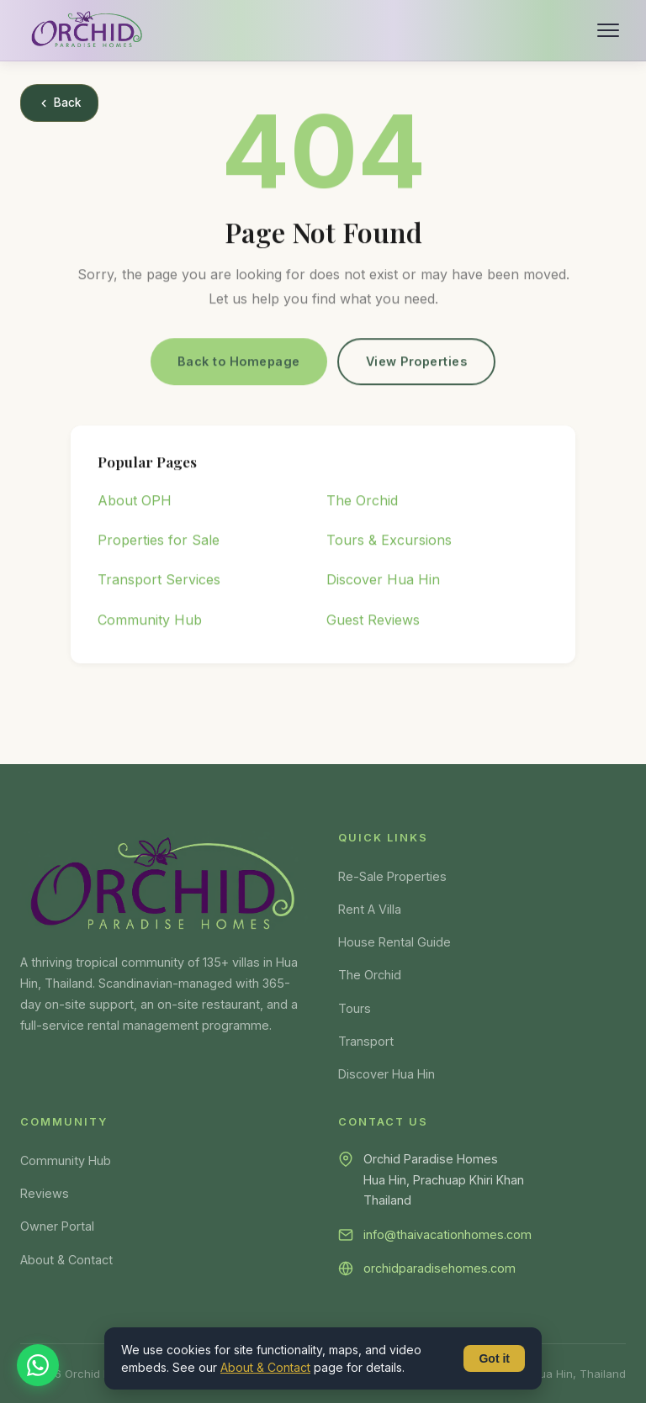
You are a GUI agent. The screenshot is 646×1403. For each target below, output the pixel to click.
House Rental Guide (394, 942)
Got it (494, 1358)
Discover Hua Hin (383, 582)
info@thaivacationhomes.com (447, 1234)
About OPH (135, 503)
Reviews (44, 1193)
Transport (366, 1041)
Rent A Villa (369, 909)
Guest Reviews (373, 622)
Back (59, 102)
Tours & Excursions (389, 543)
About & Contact (66, 1260)
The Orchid (362, 503)
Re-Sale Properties (392, 876)
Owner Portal (57, 1226)
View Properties (417, 363)
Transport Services (159, 582)
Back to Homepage (238, 363)
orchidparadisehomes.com (439, 1268)
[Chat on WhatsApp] (38, 1365)
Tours (354, 1008)
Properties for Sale (159, 543)
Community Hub (150, 622)
